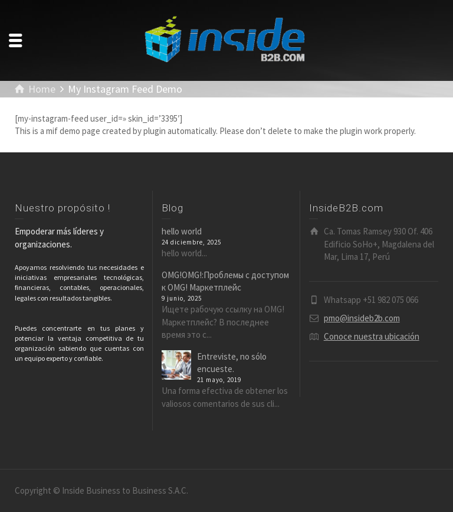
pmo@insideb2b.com (362, 318)
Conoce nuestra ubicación (371, 336)
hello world (182, 231)
